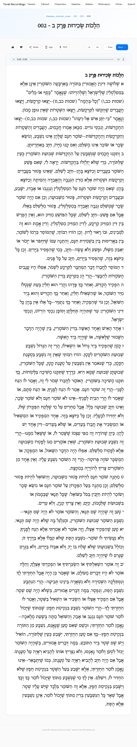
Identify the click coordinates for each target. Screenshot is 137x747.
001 (82, 16)
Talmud (45, 4)
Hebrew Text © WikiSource (83, 730)
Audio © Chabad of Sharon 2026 (56, 730)
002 (89, 16)
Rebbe (90, 4)
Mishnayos (104, 4)
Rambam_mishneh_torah (58, 16)
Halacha (76, 4)
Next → (122, 47)
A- (89, 47)
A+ (97, 47)
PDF (63, 47)
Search (131, 4)
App (49, 47)
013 (75, 16)
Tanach (32, 4)
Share (34, 47)
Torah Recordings (14, 4)
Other (119, 4)
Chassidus (60, 4)
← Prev (109, 47)
